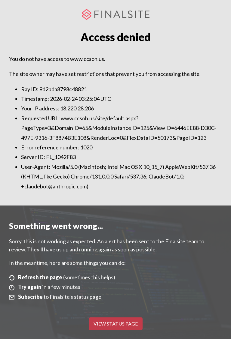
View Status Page (116, 323)
